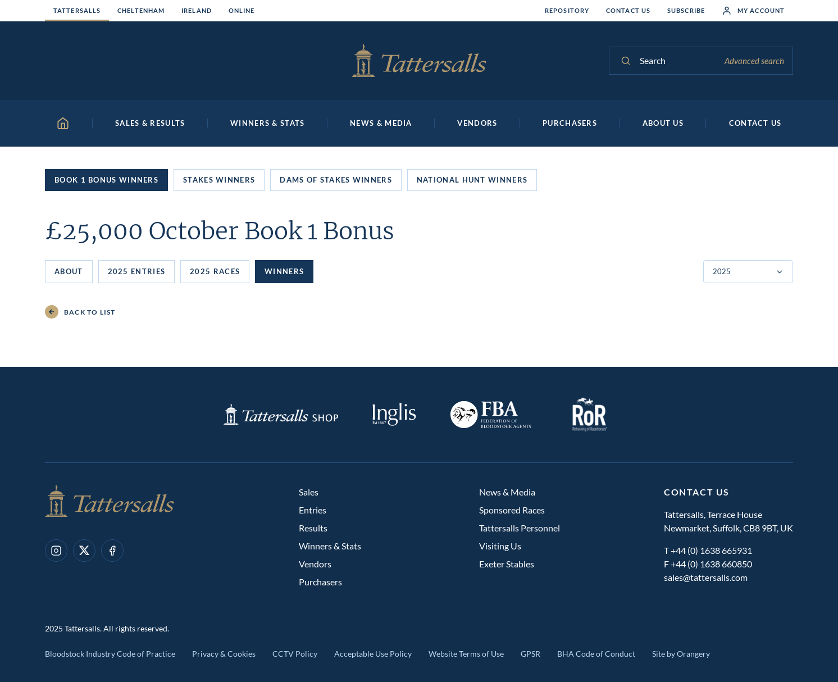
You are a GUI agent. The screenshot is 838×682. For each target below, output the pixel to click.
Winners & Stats (330, 545)
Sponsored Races (512, 509)
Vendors (315, 563)
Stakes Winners (219, 179)
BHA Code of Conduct (596, 653)
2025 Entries (137, 271)
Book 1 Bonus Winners (106, 179)
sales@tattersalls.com (706, 577)
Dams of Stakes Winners (336, 179)
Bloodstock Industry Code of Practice (110, 653)
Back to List (80, 312)
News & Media (507, 492)
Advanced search (754, 61)
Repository (567, 10)
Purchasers (320, 581)
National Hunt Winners (472, 179)
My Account (753, 11)
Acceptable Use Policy (373, 653)
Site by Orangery (681, 653)
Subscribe (686, 10)
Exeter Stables (506, 563)
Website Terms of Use (466, 653)
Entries (312, 509)
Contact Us (628, 10)
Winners (284, 271)
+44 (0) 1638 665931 (711, 550)
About (68, 271)
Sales (308, 492)
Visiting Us (500, 545)
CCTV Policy (294, 653)
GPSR (530, 653)
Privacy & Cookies (224, 653)
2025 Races (215, 271)
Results (313, 527)
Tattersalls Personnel (519, 527)
